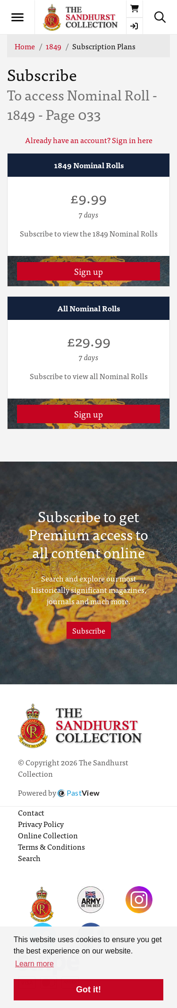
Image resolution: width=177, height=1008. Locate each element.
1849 (53, 46)
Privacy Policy (41, 823)
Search (29, 858)
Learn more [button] (34, 964)
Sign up (88, 271)
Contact (31, 812)
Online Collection (48, 835)
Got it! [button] (88, 989)
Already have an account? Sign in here (88, 140)
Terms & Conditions (51, 846)
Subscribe (88, 630)
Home (25, 46)
